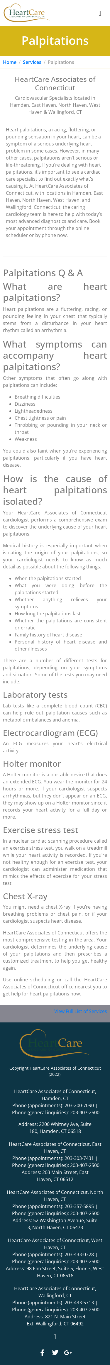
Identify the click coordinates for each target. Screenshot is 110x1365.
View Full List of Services (80, 1011)
